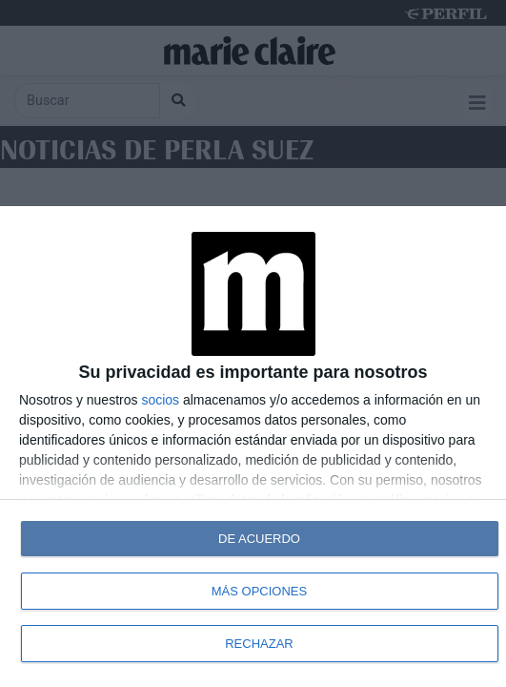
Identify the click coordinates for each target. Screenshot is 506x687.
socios (160, 399)
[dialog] (253, 446)
